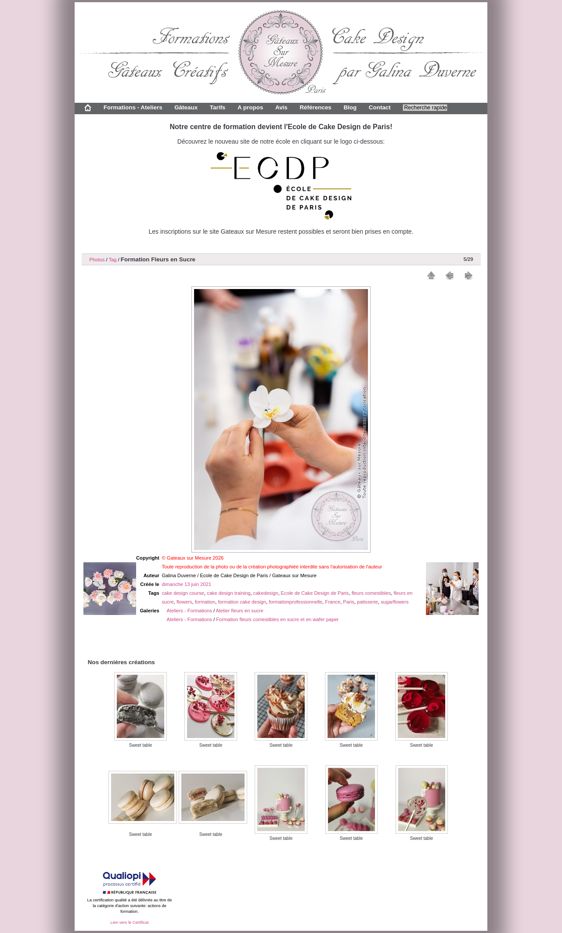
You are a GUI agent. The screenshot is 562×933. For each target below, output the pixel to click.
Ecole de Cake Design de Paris (315, 593)
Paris (348, 601)
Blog (350, 107)
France (332, 601)
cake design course (183, 593)
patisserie (367, 601)
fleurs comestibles (371, 593)
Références (315, 107)
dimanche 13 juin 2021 (186, 584)
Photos (97, 259)
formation (205, 601)
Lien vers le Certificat (129, 922)
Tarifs (218, 107)
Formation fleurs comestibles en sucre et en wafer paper (277, 619)
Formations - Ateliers (133, 107)
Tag (112, 259)
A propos (250, 107)
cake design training (229, 593)
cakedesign (265, 593)
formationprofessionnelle (295, 601)
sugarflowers (394, 601)
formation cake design (242, 601)
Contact (380, 107)
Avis (281, 107)
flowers (184, 601)
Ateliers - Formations (189, 610)
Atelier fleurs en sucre (239, 610)
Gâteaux (186, 107)
